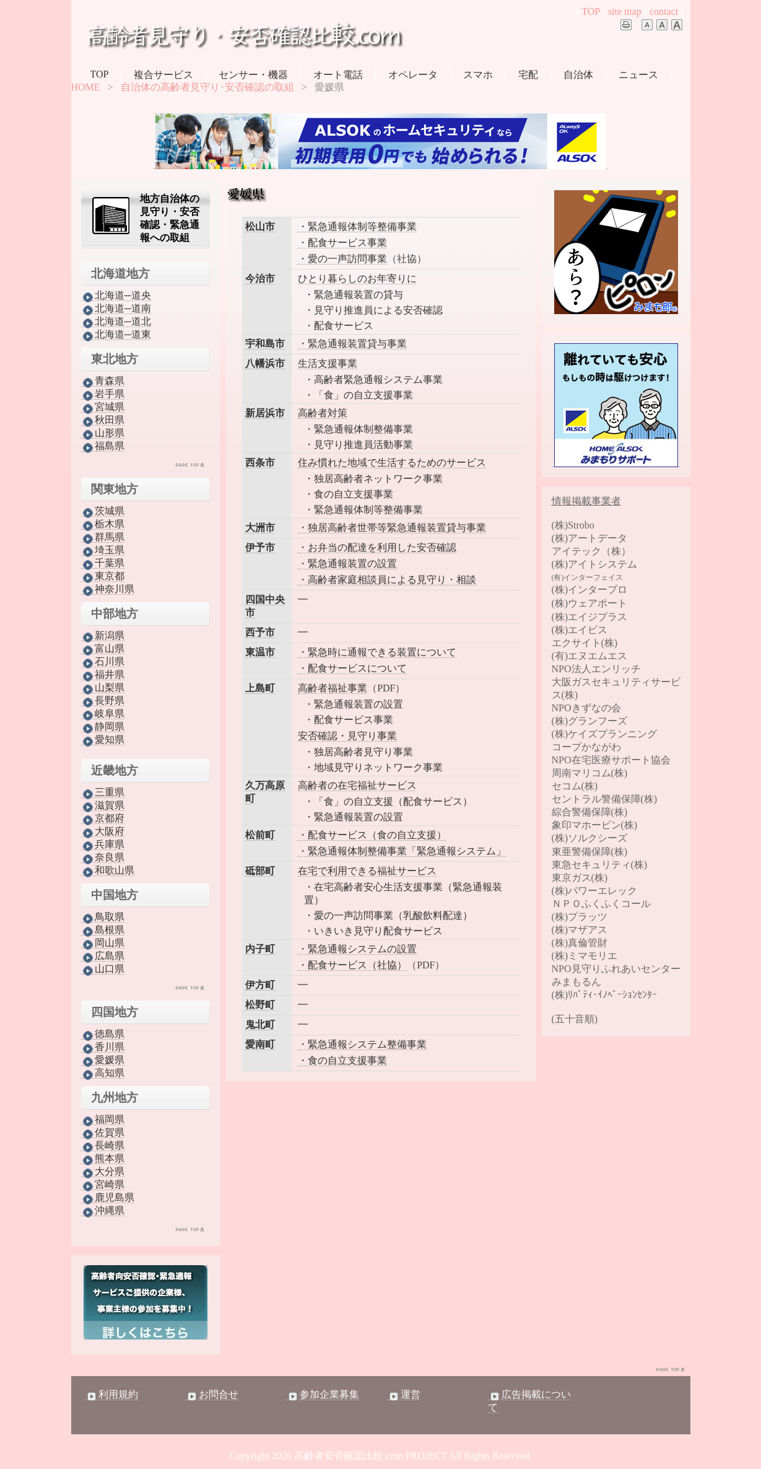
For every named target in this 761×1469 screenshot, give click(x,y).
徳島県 (102, 1034)
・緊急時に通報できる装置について (377, 652)
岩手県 (102, 394)
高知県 (102, 1073)
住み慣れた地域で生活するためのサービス (392, 462)
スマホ (478, 74)
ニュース (638, 74)
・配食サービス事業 (342, 242)
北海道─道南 (116, 308)
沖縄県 (102, 1210)
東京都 (102, 576)
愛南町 (260, 1044)
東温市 (260, 652)
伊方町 (260, 985)
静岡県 (102, 726)
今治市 (260, 278)
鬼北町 (260, 1024)
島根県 (102, 930)
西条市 (260, 462)
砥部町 (260, 871)
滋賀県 (102, 805)
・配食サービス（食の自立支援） (372, 835)
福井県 (102, 674)
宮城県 (102, 407)
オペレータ (413, 74)
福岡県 (102, 1119)
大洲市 (260, 527)
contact (664, 11)
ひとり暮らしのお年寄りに (357, 278)
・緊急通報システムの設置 (357, 949)
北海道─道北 (116, 321)
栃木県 (102, 524)
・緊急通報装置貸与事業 (352, 343)
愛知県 (102, 739)
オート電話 (338, 74)
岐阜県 (102, 713)
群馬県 (102, 537)
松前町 (260, 835)
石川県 (102, 661)
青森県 (102, 381)
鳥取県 (102, 917)
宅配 (528, 74)
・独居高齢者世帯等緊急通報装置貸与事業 (392, 527)
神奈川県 (107, 589)
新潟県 (102, 635)
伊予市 (260, 547)
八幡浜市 (265, 363)
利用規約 (111, 1394)
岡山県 (102, 943)
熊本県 (102, 1158)
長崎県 (102, 1145)
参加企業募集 (322, 1394)
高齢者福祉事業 (332, 688)
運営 (403, 1394)
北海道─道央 (116, 295)
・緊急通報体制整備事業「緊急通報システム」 (402, 851)
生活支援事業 (327, 363)
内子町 (260, 949)
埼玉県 (102, 550)
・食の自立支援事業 (342, 1060)
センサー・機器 (253, 74)
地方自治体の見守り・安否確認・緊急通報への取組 (169, 218)
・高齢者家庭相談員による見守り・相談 (387, 579)
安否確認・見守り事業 (347, 735)
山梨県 (102, 687)
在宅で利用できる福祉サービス (367, 871)
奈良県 (102, 857)
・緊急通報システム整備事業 (362, 1044)
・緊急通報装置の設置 (347, 563)
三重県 (102, 792)
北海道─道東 (116, 334)
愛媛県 (102, 1060)
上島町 (260, 688)
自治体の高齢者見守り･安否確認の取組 (207, 87)
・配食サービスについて (352, 668)
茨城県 (102, 511)
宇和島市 (265, 343)
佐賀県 (102, 1132)
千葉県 (102, 563)
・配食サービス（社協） (352, 965)
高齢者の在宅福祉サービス (357, 785)
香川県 (102, 1047)
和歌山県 (107, 870)
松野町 (260, 1004)
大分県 (102, 1171)
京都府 (102, 818)
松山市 (260, 226)
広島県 (102, 956)
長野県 (102, 700)
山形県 (102, 433)
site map (624, 11)
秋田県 (102, 420)
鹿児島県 (107, 1197)
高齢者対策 (322, 413)
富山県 (102, 648)
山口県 (102, 969)
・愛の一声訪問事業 (342, 258)
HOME (85, 87)
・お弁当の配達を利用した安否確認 (377, 547)
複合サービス (163, 74)
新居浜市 (265, 413)
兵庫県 (102, 844)
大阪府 (102, 831)
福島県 (102, 446)
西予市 (260, 632)
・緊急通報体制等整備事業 (357, 226)
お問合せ (211, 1394)
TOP (590, 11)
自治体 (578, 74)
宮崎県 (102, 1184)
